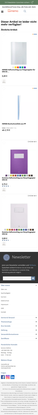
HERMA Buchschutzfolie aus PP (14, 124)
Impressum (4, 304)
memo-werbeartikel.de (8, 366)
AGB (2, 308)
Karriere (3, 297)
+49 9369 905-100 (6, 350)
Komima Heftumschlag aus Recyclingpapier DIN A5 (18, 179)
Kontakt (3, 312)
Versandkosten (18, 391)
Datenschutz (5, 301)
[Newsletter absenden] (33, 278)
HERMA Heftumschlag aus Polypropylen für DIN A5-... (18, 71)
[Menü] (3, 12)
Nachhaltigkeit (5, 293)
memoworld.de (6, 368)
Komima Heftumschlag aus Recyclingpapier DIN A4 (18, 233)
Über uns (4, 289)
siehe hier (31, 413)
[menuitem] (3, 12)
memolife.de (5, 364)
